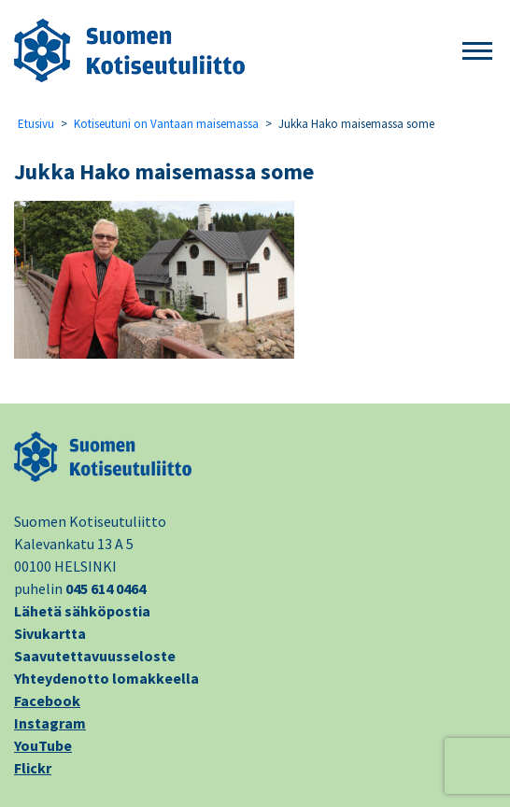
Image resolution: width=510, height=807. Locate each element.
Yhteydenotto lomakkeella (106, 678)
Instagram (50, 723)
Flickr (32, 767)
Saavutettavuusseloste (95, 655)
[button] (477, 52)
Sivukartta (50, 633)
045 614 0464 (105, 588)
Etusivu (36, 124)
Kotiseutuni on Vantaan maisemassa (166, 124)
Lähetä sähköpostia (82, 611)
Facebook (47, 700)
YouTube (43, 745)
